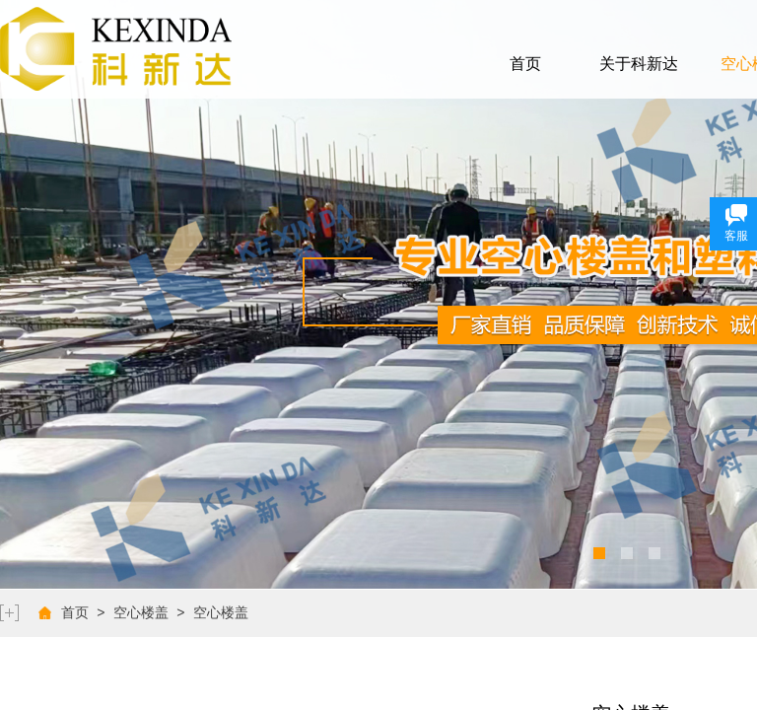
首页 (525, 63)
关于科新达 (638, 63)
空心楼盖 (141, 612)
